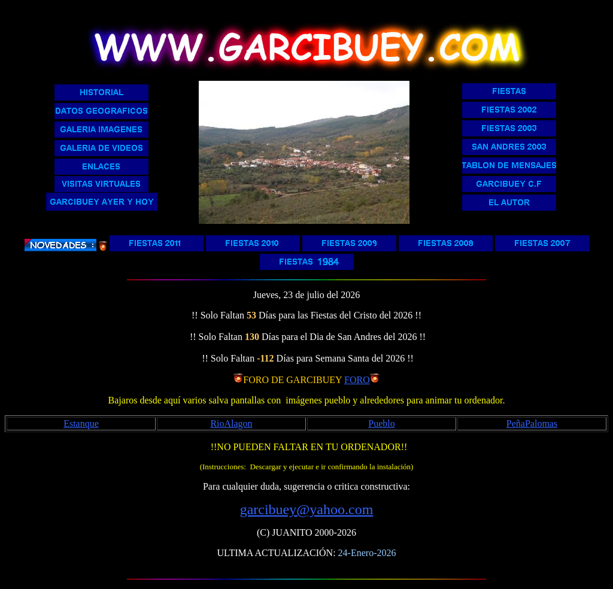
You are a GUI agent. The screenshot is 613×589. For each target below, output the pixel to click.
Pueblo (381, 423)
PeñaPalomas (531, 423)
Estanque (81, 423)
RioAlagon (231, 423)
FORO (357, 380)
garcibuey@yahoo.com (307, 509)
